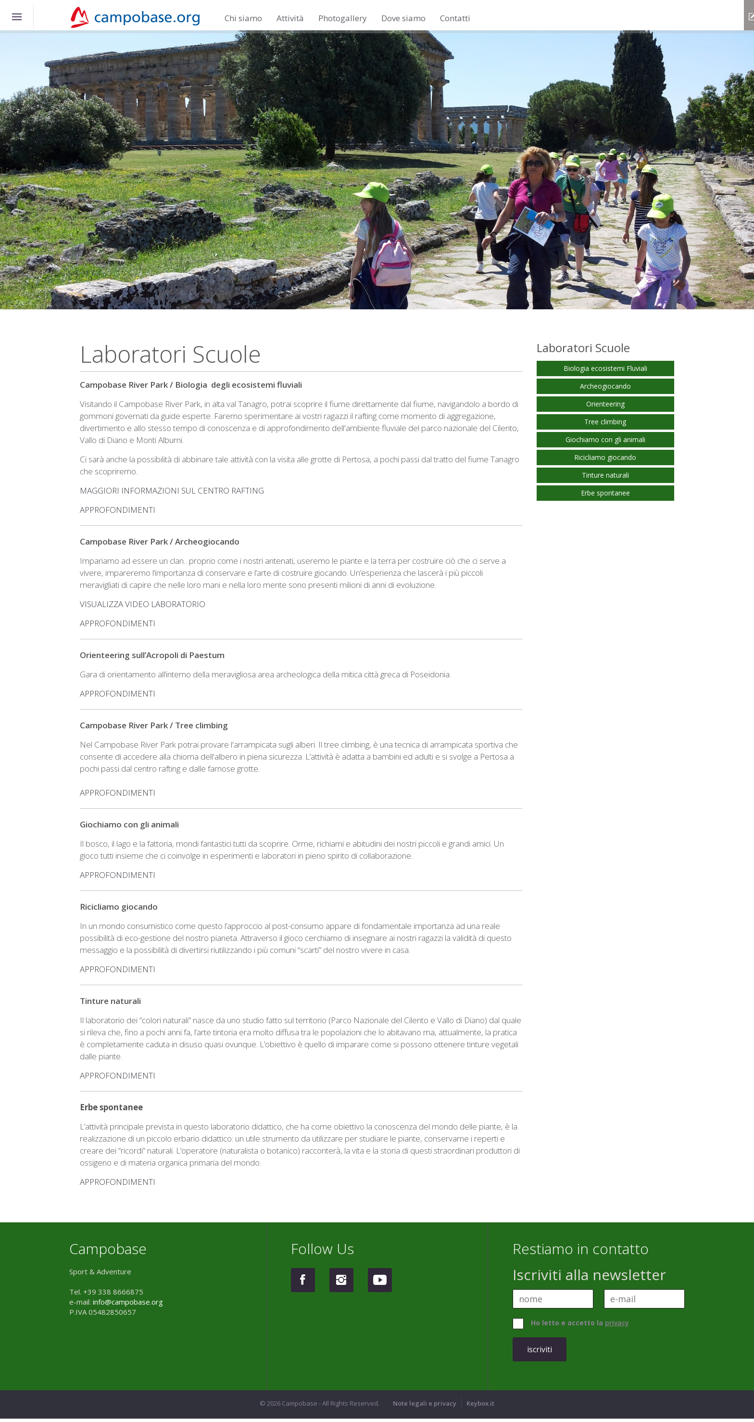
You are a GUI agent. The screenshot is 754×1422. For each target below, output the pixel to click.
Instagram (341, 1283)
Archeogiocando (605, 389)
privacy (617, 1326)
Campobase (141, 17)
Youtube (380, 1283)
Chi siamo (243, 12)
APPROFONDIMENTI (117, 513)
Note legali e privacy (424, 1406)
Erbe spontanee (605, 496)
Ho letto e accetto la (580, 1326)
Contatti (455, 12)
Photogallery (342, 12)
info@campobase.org (128, 1305)
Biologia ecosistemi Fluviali (605, 371)
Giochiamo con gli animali (605, 442)
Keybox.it (480, 1406)
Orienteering (605, 407)
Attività (290, 12)
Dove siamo (403, 12)
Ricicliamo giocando (605, 460)
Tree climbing (605, 425)
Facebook (303, 1283)
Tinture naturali (605, 478)
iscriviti (539, 1352)
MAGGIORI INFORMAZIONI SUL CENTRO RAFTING (172, 493)
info (739, 16)
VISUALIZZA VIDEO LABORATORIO (142, 607)
